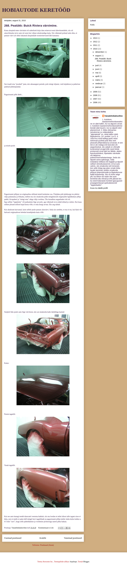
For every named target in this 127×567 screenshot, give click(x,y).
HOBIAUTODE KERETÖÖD (36, 10)
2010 (95, 49)
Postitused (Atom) (47, 545)
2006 (95, 102)
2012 (95, 42)
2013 (95, 38)
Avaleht (42, 538)
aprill (97, 76)
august (98, 56)
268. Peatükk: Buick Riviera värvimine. (30, 25)
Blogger (86, 562)
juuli (97, 65)
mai (97, 73)
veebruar (99, 83)
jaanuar (98, 87)
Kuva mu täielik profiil (99, 188)
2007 (95, 99)
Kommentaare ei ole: (46, 528)
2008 (95, 95)
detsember (100, 52)
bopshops (73, 562)
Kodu (92, 25)
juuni (97, 69)
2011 (95, 45)
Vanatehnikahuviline (114, 116)
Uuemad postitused (12, 538)
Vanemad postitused (73, 538)
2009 (95, 92)
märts (97, 80)
